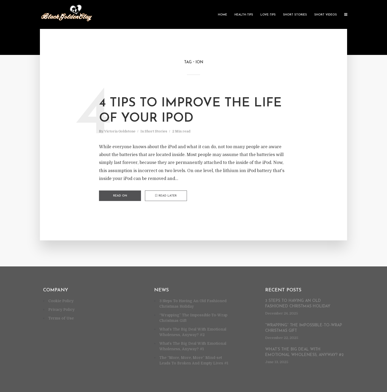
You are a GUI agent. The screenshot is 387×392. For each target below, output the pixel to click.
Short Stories (295, 14)
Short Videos (325, 14)
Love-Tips (268, 14)
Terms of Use (61, 318)
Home (222, 14)
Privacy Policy (61, 309)
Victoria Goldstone (119, 131)
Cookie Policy (61, 301)
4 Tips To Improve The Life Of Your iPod (190, 111)
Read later (166, 195)
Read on (120, 195)
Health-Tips (243, 14)
